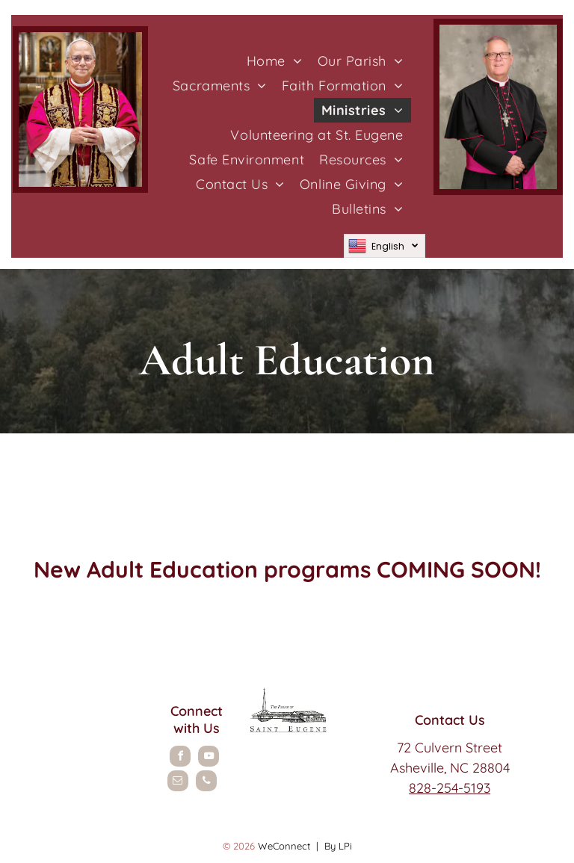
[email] (177, 782)
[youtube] (208, 758)
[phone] (206, 782)
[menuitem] (274, 61)
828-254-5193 (449, 788)
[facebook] (180, 758)
